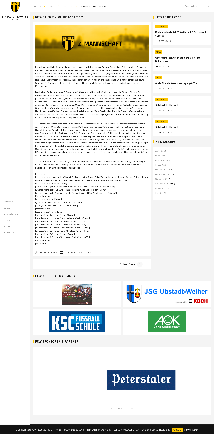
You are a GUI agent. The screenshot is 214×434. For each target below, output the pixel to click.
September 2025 (163, 183)
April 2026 (160, 150)
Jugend (7, 220)
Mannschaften (11, 213)
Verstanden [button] (177, 430)
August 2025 (161, 188)
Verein (7, 207)
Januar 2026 (160, 164)
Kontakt (7, 226)
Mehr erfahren (191, 429)
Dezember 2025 (162, 169)
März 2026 (160, 155)
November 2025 (162, 174)
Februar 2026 (161, 160)
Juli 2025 (159, 192)
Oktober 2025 (161, 178)
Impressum (9, 232)
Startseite (9, 201)
